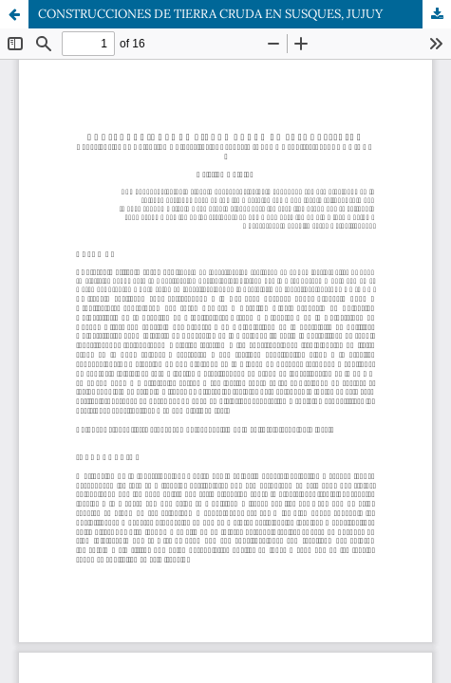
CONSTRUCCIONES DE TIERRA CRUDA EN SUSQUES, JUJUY (210, 14)
